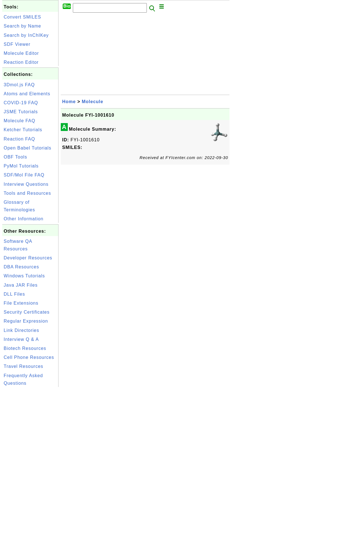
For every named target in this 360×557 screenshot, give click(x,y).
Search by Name (22, 26)
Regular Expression (26, 321)
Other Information (24, 218)
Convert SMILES (22, 17)
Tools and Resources (27, 193)
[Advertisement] (30, 472)
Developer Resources (28, 257)
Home (69, 101)
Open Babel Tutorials (27, 148)
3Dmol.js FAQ (19, 84)
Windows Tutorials (24, 275)
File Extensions (21, 303)
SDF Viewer (17, 44)
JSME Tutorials (21, 111)
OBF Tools (15, 157)
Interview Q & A (21, 339)
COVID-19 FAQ (21, 102)
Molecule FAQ (19, 120)
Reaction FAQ (19, 139)
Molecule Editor (21, 53)
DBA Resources (21, 266)
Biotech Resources (25, 348)
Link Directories (21, 330)
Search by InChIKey (26, 35)
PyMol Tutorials (21, 166)
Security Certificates (27, 312)
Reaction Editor (21, 62)
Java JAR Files (21, 285)
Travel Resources (23, 366)
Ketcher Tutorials (23, 129)
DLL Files (14, 294)
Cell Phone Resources (29, 357)
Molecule (92, 101)
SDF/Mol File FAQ (24, 175)
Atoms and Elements (27, 93)
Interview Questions (26, 184)
